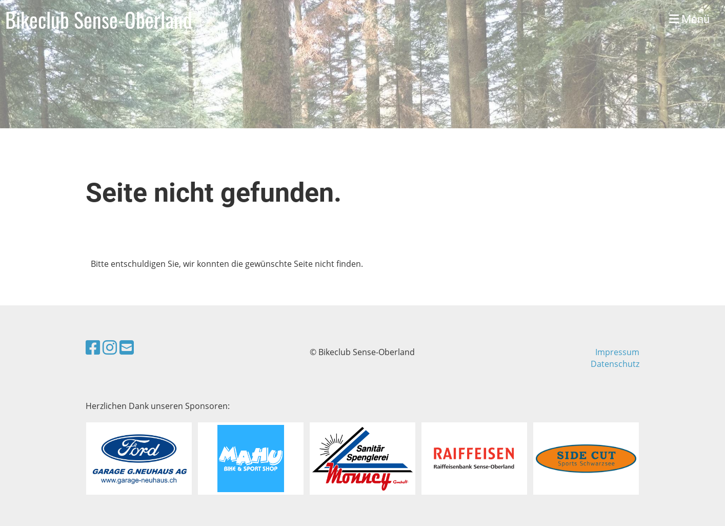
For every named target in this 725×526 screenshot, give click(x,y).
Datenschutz (615, 363)
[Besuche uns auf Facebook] (93, 347)
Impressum (617, 352)
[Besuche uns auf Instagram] (110, 347)
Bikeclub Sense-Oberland (98, 19)
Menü (689, 19)
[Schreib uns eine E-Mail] (126, 347)
